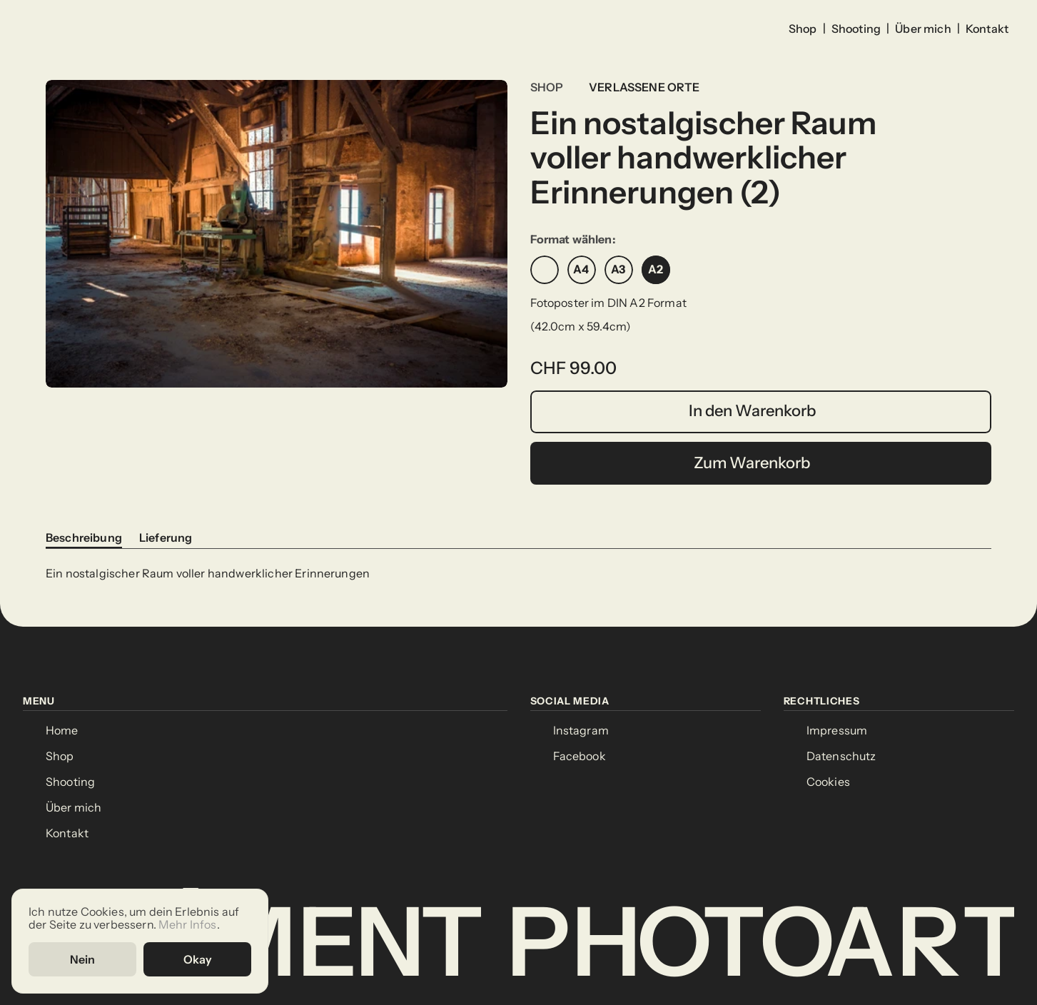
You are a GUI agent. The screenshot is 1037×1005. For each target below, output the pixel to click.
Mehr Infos (187, 926)
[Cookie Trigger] (828, 782)
